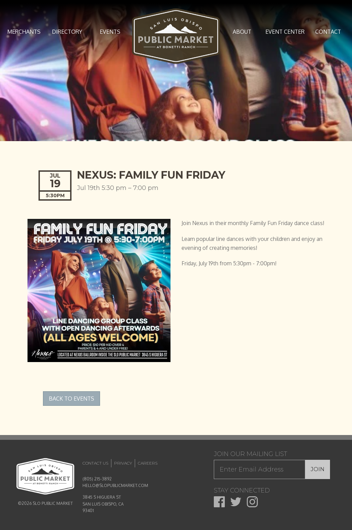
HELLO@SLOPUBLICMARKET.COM (115, 485)
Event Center (285, 31)
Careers (147, 463)
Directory (67, 31)
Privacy (123, 463)
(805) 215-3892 (97, 478)
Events (110, 31)
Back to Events (71, 398)
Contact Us (95, 463)
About (242, 31)
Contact (328, 31)
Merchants (24, 31)
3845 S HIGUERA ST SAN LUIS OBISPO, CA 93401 (103, 504)
